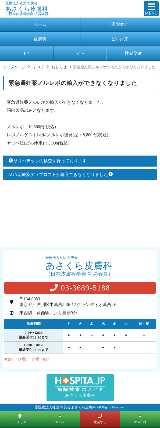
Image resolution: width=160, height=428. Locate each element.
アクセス (19, 419)
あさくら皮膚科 (60, 6)
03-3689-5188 (80, 287)
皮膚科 (40, 39)
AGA (80, 53)
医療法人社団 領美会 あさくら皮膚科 (67, 407)
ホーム (40, 24)
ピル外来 (120, 39)
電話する (100, 419)
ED (27, 53)
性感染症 (133, 53)
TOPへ (60, 419)
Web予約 (140, 419)
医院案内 (120, 24)
